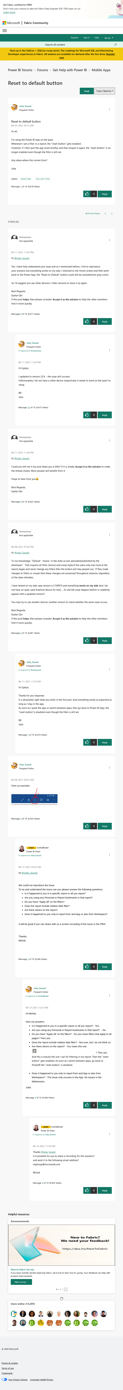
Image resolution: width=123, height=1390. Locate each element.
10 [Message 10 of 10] (29, 407)
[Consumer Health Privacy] (41, 1379)
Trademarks (7, 1373)
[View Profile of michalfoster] (43, 847)
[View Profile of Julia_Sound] (25, 106)
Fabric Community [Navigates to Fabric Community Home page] (36, 23)
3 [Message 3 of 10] (28, 959)
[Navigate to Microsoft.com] (11, 23)
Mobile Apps (101, 69)
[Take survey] (21, 1282)
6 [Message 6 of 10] (20, 633)
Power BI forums (20, 69)
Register (74, 37)
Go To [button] (107, 37)
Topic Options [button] (103, 91)
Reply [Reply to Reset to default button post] (104, 194)
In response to (29, 350)
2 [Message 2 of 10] (20, 818)
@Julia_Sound (21, 258)
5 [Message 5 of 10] (42, 1182)
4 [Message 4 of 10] (35, 1097)
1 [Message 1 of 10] (20, 186)
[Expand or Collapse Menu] (4, 30)
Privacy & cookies (10, 1363)
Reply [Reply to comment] (104, 321)
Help (97, 37)
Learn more (9, 12)
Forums (42, 69)
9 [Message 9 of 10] (20, 313)
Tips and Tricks (43, 179)
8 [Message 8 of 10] (20, 501)
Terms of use (8, 1368)
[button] (87, 91)
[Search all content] (81, 45)
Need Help (26, 179)
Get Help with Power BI (70, 69)
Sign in (86, 37)
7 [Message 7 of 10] (28, 734)
